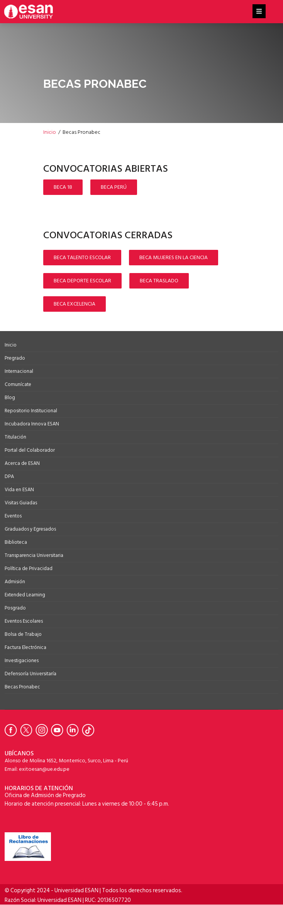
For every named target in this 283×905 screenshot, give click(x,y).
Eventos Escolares (24, 621)
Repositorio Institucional (31, 410)
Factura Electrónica (25, 647)
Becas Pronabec (22, 687)
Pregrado (15, 358)
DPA (9, 476)
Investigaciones (22, 660)
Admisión (15, 581)
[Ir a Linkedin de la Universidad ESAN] (74, 730)
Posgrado (15, 608)
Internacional (19, 371)
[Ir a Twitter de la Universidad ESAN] (28, 730)
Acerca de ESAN (22, 463)
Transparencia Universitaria (34, 555)
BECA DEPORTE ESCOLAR (82, 280)
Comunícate (18, 384)
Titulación (15, 437)
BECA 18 (63, 187)
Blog (10, 397)
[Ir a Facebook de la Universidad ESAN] (12, 730)
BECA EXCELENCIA (74, 303)
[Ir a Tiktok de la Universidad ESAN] (89, 730)
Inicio (11, 345)
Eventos (13, 516)
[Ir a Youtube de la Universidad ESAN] (58, 730)
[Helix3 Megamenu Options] (259, 11)
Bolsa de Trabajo (23, 634)
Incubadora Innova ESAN (32, 424)
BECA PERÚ (114, 187)
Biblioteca (16, 542)
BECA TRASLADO (159, 280)
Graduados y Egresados (30, 529)
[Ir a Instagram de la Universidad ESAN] (43, 730)
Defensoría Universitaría (30, 673)
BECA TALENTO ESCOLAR (82, 257)
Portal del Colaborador (30, 450)
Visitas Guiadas (21, 503)
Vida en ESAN (19, 489)
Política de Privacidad (29, 568)
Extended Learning (25, 595)
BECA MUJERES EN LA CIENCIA (173, 257)
